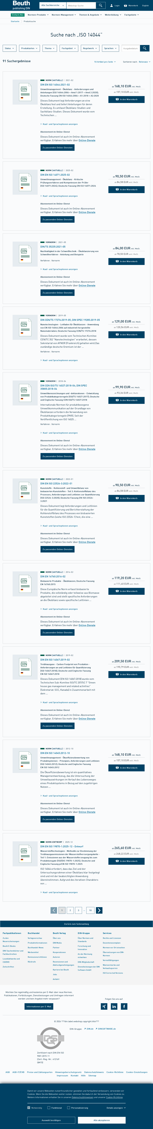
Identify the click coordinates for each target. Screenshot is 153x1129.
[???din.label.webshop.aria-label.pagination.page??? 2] (70, 910)
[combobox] (81, 5)
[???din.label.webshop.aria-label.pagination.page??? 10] (90, 910)
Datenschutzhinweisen (82, 1097)
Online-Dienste (87, 140)
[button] (115, 5)
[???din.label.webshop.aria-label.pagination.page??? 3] (78, 910)
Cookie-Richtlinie (114, 1097)
